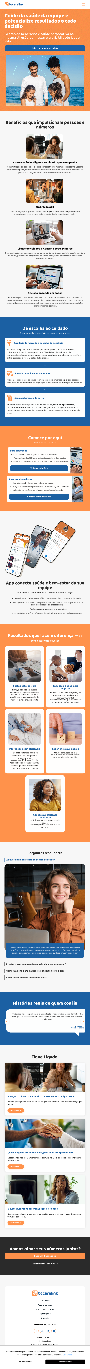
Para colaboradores (45, 1309)
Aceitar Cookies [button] (65, 1362)
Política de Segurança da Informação (45, 1344)
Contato (45, 1318)
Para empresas (45, 1305)
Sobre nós (45, 1300)
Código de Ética (45, 1341)
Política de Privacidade (45, 1338)
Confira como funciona (46, 497)
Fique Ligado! (45, 1314)
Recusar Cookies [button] (25, 1362)
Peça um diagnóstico (45, 1263)
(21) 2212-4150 (50, 1324)
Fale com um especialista (45, 48)
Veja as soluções (32, 468)
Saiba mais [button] (67, 1355)
